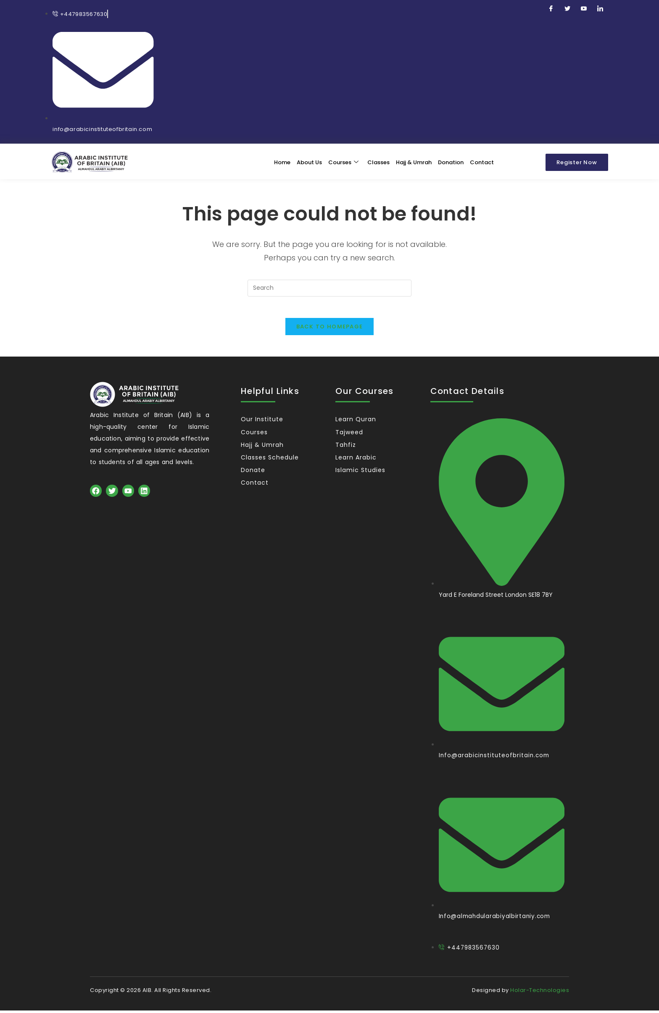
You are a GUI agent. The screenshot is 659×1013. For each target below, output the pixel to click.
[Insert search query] (329, 286)
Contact (481, 161)
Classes (377, 161)
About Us (308, 161)
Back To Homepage (329, 329)
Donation (450, 161)
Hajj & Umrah (413, 161)
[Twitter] (567, 9)
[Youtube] (583, 9)
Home (281, 161)
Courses (342, 161)
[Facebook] (551, 9)
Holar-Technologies (539, 993)
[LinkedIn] (600, 9)
